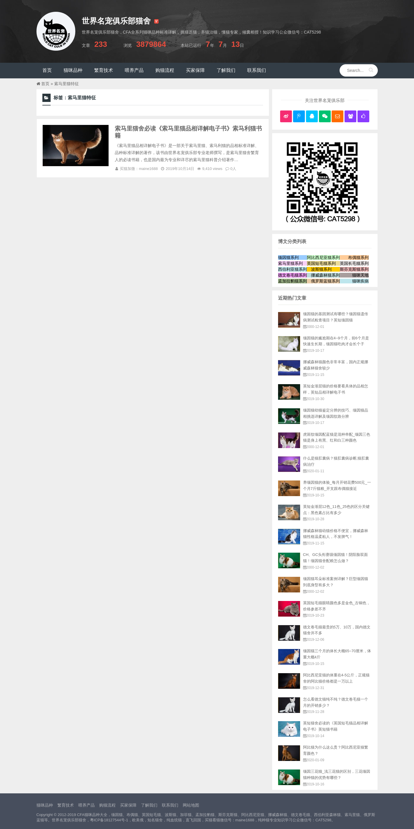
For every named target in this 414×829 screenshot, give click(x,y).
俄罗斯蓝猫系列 (325, 281)
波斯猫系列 (321, 269)
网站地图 (191, 805)
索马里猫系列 (290, 263)
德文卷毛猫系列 (292, 275)
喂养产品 (86, 805)
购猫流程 (107, 805)
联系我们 (170, 805)
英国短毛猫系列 (321, 263)
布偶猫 (132, 815)
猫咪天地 (360, 275)
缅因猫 (117, 815)
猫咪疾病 (360, 281)
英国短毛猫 (151, 815)
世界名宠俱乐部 (65, 820)
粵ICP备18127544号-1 (109, 820)
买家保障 (128, 805)
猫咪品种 (44, 805)
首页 (45, 83)
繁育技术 (65, 805)
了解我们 (149, 805)
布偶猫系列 (358, 257)
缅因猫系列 (288, 257)
